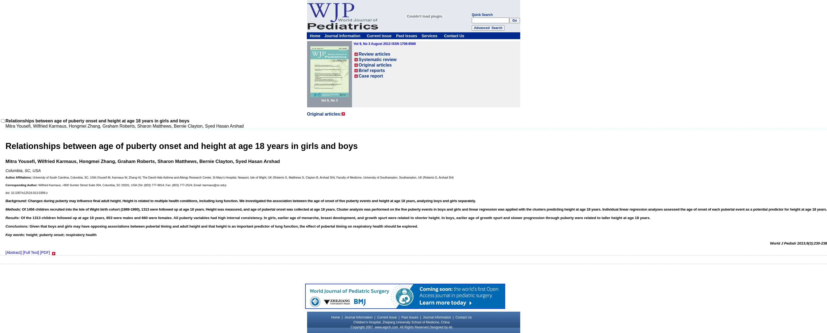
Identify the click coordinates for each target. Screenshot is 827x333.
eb (450, 327)
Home (315, 36)
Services (429, 36)
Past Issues (406, 36)
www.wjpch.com (386, 327)
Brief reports (372, 70)
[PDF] (45, 252)
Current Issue (379, 36)
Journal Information (342, 36)
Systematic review (378, 59)
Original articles (375, 65)
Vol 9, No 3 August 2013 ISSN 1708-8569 (385, 44)
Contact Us (454, 36)
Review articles (374, 54)
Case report (371, 76)
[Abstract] (13, 252)
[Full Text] (31, 252)
